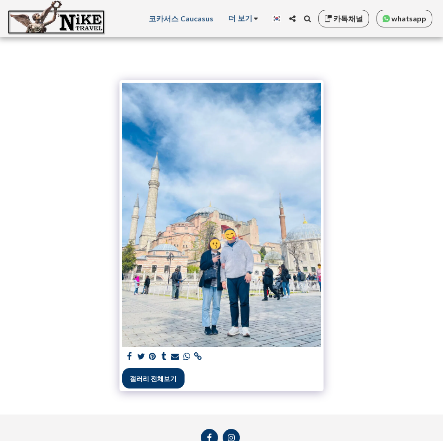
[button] (292, 18)
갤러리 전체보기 (153, 378)
